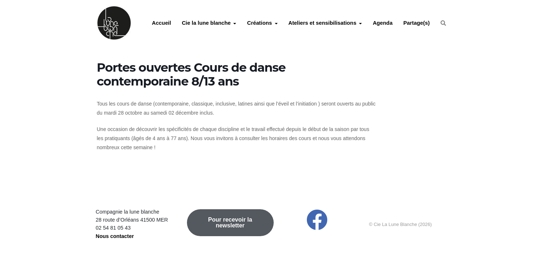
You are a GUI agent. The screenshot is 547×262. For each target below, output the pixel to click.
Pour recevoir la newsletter (230, 223)
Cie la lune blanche (206, 23)
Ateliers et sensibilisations (322, 23)
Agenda (382, 23)
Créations (259, 23)
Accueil (161, 23)
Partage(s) (416, 23)
